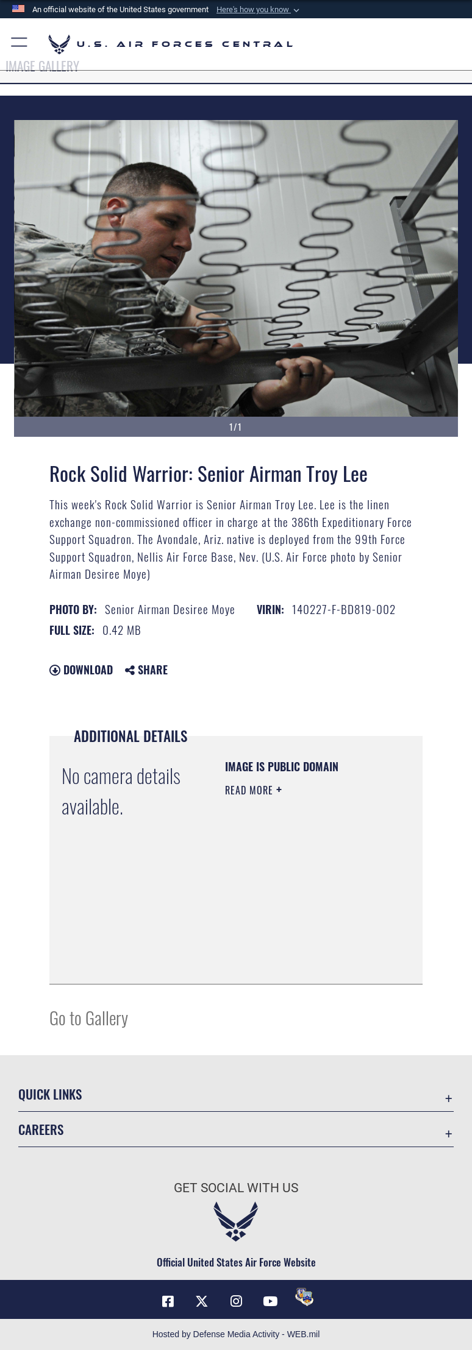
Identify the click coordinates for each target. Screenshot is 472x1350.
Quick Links (50, 1093)
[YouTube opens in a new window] (270, 1301)
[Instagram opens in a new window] (236, 1301)
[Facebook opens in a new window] (168, 1301)
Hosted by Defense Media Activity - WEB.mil (236, 1334)
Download (81, 669)
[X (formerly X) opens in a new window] (202, 1301)
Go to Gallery (88, 1017)
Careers (40, 1129)
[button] (259, 10)
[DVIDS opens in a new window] (304, 1297)
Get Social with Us (236, 1188)
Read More (250, 790)
